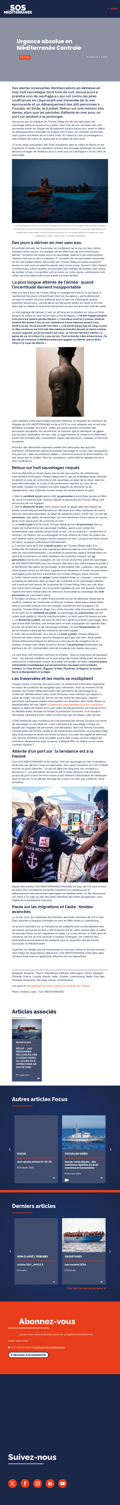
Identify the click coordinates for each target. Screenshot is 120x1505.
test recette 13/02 (75, 1264)
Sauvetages (23, 1042)
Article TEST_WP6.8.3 (30, 1264)
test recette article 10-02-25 (34, 1161)
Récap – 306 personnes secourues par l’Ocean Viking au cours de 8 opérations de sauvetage (26, 1058)
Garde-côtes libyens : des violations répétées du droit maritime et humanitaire (81, 1164)
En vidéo (82, 1154)
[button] (110, 1149)
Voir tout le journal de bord (85, 1288)
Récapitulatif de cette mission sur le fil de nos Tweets (58, 985)
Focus (25, 57)
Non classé (25, 1256)
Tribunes (42, 1256)
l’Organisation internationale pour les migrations (75, 704)
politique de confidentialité (49, 1347)
